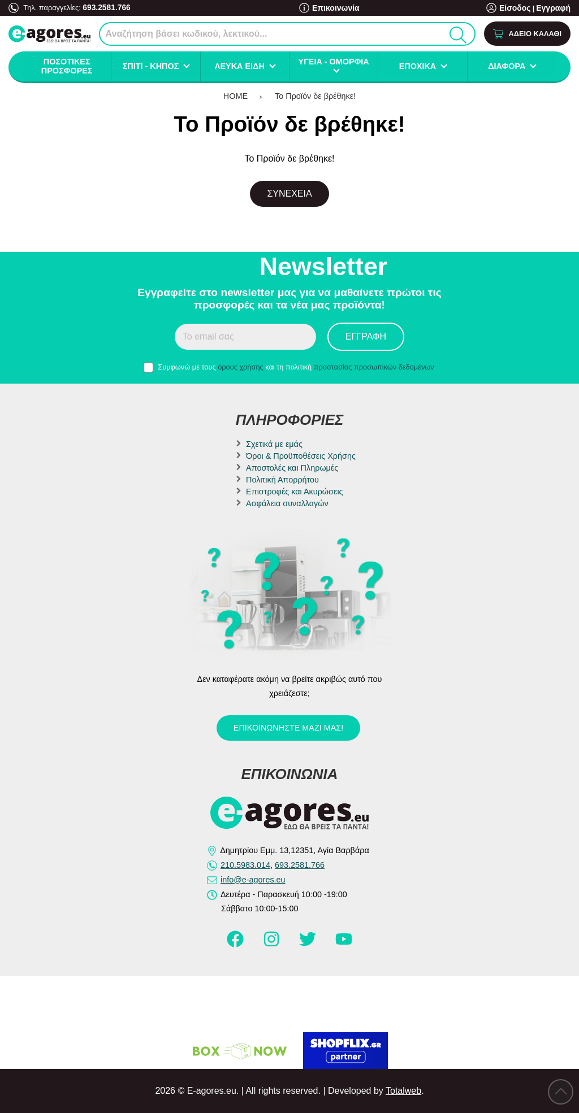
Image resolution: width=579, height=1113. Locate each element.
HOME (235, 96)
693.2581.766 (105, 7)
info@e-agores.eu (253, 879)
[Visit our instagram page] (272, 944)
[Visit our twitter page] (308, 944)
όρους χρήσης (240, 367)
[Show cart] (527, 33)
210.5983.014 (245, 864)
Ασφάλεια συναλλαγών (287, 503)
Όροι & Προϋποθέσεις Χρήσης (301, 455)
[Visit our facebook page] (236, 944)
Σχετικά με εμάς (274, 444)
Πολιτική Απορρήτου (282, 479)
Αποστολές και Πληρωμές (292, 467)
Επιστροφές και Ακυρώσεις (294, 491)
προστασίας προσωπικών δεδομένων (374, 367)
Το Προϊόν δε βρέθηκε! (315, 96)
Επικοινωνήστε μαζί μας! (288, 727)
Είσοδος (519, 8)
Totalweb (403, 1090)
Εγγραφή (555, 8)
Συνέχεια (289, 193)
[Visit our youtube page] (343, 944)
